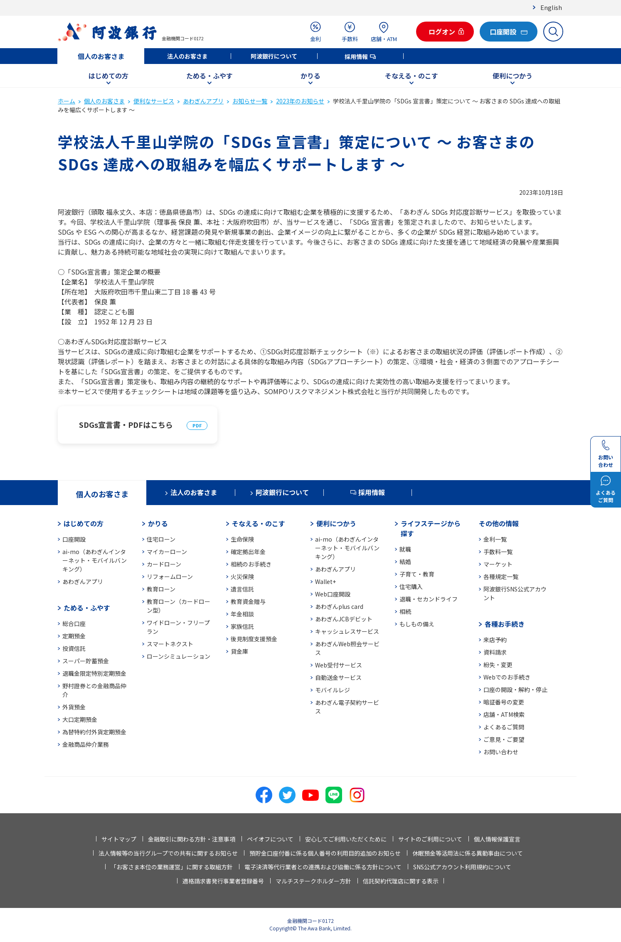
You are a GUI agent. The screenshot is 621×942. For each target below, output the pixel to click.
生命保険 (242, 539)
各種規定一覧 (500, 576)
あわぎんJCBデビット (343, 619)
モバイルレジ (332, 690)
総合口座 (74, 623)
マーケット (498, 564)
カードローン (164, 564)
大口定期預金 (79, 719)
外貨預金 (74, 707)
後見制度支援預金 (254, 639)
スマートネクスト (170, 644)
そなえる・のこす (411, 76)
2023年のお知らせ (300, 101)
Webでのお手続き (506, 677)
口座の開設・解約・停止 (515, 689)
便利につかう (512, 76)
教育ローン (161, 589)
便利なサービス (153, 101)
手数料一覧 (498, 551)
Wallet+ (325, 581)
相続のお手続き (251, 564)
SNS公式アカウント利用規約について (462, 867)
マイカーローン (167, 551)
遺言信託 (242, 589)
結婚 (405, 561)
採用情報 (356, 56)
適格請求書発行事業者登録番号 (223, 881)
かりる (310, 76)
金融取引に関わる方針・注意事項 (191, 839)
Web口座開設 (332, 594)
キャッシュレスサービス (347, 631)
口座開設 (74, 539)
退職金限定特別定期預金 (94, 673)
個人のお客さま (101, 56)
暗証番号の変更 (503, 702)
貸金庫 (239, 651)
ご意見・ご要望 (503, 739)
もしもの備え (416, 624)
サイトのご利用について (430, 839)
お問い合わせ (500, 752)
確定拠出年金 (248, 551)
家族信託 (242, 626)
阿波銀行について (274, 56)
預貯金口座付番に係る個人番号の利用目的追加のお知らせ (325, 853)
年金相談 (242, 614)
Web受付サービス (338, 665)
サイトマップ (118, 839)
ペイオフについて (270, 839)
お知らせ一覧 (249, 101)
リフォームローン (170, 576)
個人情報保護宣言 (497, 839)
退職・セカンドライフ (428, 599)
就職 (405, 549)
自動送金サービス (338, 677)
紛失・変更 (498, 664)
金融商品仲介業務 (85, 744)
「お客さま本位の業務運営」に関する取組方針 (172, 867)
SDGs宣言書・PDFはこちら (126, 424)
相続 (405, 611)
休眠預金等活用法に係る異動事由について (467, 853)
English (551, 7)
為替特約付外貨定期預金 (94, 732)
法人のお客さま (187, 56)
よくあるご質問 (503, 727)
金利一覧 (495, 539)
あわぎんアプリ (203, 101)
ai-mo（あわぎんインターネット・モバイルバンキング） (94, 560)
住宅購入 (411, 586)
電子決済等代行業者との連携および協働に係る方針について (323, 867)
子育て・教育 (416, 574)
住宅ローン (161, 539)
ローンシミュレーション (178, 656)
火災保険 (242, 576)
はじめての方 (108, 76)
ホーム (66, 101)
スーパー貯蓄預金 (85, 661)
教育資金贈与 (248, 601)
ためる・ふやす (209, 76)
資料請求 (495, 652)
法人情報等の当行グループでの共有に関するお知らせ (168, 853)
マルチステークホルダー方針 (313, 881)
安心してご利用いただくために (346, 839)
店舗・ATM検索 (504, 714)
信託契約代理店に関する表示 (401, 881)
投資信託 (74, 648)
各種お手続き (505, 624)
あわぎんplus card (339, 606)
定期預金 (74, 636)
